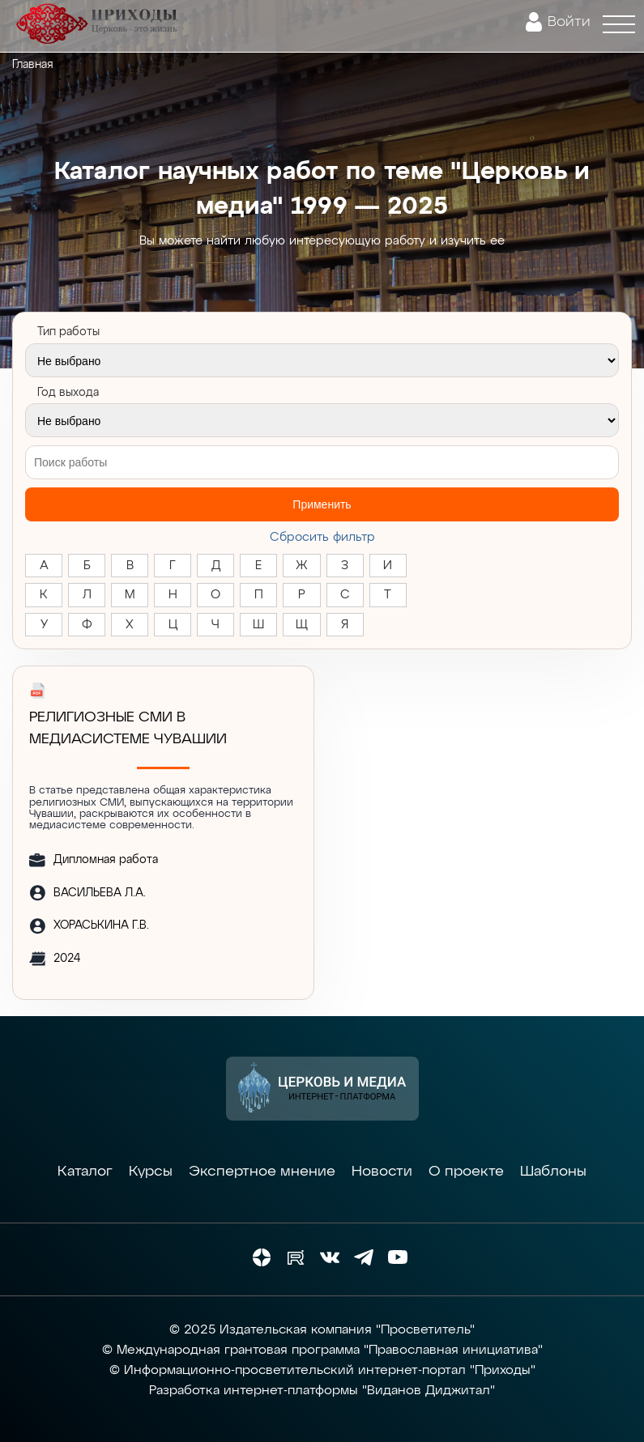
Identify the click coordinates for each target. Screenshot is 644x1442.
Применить (321, 504)
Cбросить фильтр (322, 537)
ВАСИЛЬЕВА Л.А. (99, 893)
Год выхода (68, 392)
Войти (569, 22)
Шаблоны (553, 1171)
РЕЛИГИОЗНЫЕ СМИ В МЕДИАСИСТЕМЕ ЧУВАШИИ (128, 728)
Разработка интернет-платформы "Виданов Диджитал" (322, 1391)
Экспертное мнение (262, 1171)
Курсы (151, 1171)
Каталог (85, 1171)
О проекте (466, 1171)
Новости (382, 1171)
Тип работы (68, 332)
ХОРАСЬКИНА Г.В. (101, 925)
